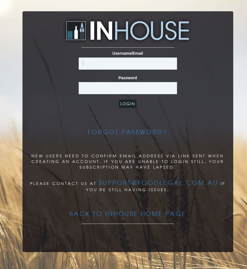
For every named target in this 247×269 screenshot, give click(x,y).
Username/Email (127, 53)
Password (127, 78)
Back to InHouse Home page (127, 213)
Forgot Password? (127, 132)
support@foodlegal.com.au (158, 182)
